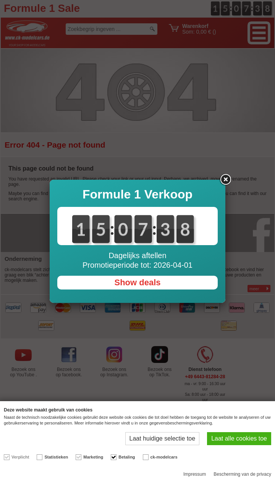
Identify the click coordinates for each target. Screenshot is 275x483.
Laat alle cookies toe (239, 438)
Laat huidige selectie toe (162, 438)
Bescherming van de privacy (242, 474)
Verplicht (20, 457)
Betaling (126, 457)
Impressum (194, 474)
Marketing (93, 457)
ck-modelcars (164, 457)
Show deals (137, 282)
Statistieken (56, 457)
